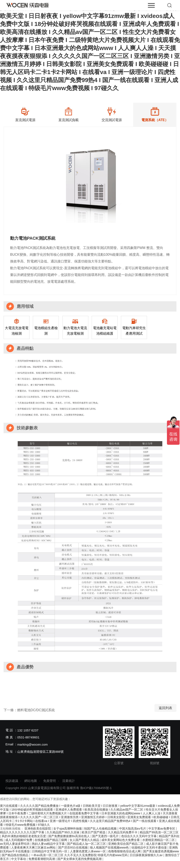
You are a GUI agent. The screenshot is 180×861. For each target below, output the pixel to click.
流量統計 (68, 781)
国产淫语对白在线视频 (73, 847)
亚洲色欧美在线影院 (38, 828)
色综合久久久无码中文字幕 (139, 836)
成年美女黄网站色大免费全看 (121, 840)
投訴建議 (11, 781)
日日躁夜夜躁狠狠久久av (146, 855)
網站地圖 (30, 781)
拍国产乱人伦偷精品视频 (100, 828)
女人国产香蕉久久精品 (85, 840)
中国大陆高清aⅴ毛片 (133, 828)
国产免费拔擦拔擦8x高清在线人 (69, 836)
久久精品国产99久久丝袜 (63, 832)
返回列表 (165, 708)
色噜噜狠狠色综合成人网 (124, 851)
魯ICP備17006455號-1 (96, 788)
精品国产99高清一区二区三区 (159, 832)
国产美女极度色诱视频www (161, 851)
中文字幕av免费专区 (162, 828)
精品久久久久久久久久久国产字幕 (22, 832)
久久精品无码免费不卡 (123, 832)
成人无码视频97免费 (19, 840)
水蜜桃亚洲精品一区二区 (159, 840)
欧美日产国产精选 (94, 832)
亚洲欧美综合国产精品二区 (126, 843)
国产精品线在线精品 (15, 855)
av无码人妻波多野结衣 (15, 843)
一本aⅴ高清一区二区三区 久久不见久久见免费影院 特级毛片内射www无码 (79, 855)
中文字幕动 (19, 859)
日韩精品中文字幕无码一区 (50, 851)
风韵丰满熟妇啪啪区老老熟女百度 (24, 836)
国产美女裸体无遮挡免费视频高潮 (79, 859)
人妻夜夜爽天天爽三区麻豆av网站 (33, 847)
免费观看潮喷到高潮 (42, 859)
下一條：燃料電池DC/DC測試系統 (29, 710)
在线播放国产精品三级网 (51, 840)
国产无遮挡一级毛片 (106, 836)
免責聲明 (49, 781)
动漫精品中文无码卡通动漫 (149, 847)
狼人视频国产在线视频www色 (110, 847)
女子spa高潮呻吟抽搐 (67, 828)
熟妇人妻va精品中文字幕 (49, 843)
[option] (25, 115)
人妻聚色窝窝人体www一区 (88, 851)
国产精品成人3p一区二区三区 (86, 843)
